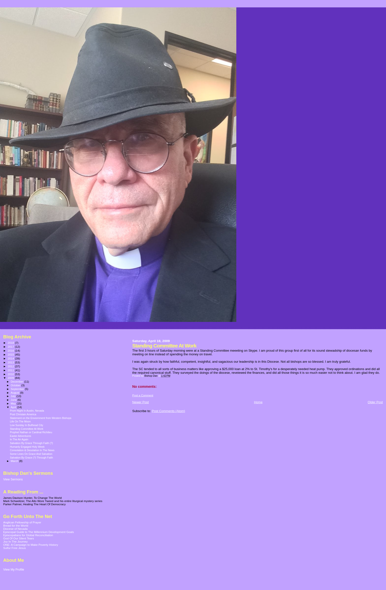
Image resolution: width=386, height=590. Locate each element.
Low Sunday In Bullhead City (26, 425)
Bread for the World (15, 525)
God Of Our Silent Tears (18, 538)
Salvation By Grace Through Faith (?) (31, 443)
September (18, 389)
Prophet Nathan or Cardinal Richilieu (31, 432)
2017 (11, 346)
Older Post (375, 402)
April (14, 407)
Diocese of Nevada (15, 528)
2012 (11, 366)
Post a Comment (142, 395)
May (14, 403)
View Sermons (13, 479)
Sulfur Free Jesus (14, 547)
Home (258, 402)
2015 (11, 354)
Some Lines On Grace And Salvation (31, 453)
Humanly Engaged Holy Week (27, 446)
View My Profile (13, 569)
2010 (11, 374)
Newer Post (140, 402)
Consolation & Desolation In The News (32, 450)
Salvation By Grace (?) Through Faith (31, 457)
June (14, 399)
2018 (11, 342)
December (17, 381)
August (15, 392)
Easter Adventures (20, 435)
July (13, 396)
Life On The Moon (20, 421)
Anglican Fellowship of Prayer (22, 522)
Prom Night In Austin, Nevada (27, 410)
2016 (11, 350)
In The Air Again (19, 439)
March (15, 461)
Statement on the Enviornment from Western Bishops (40, 418)
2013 (11, 362)
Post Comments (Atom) (168, 411)
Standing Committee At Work (26, 428)
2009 (11, 377)
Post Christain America (23, 414)
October (16, 385)
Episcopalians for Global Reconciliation (28, 535)
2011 (11, 370)
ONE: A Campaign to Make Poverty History (30, 544)
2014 (11, 358)
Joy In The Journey (15, 541)
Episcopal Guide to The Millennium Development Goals (38, 531)
